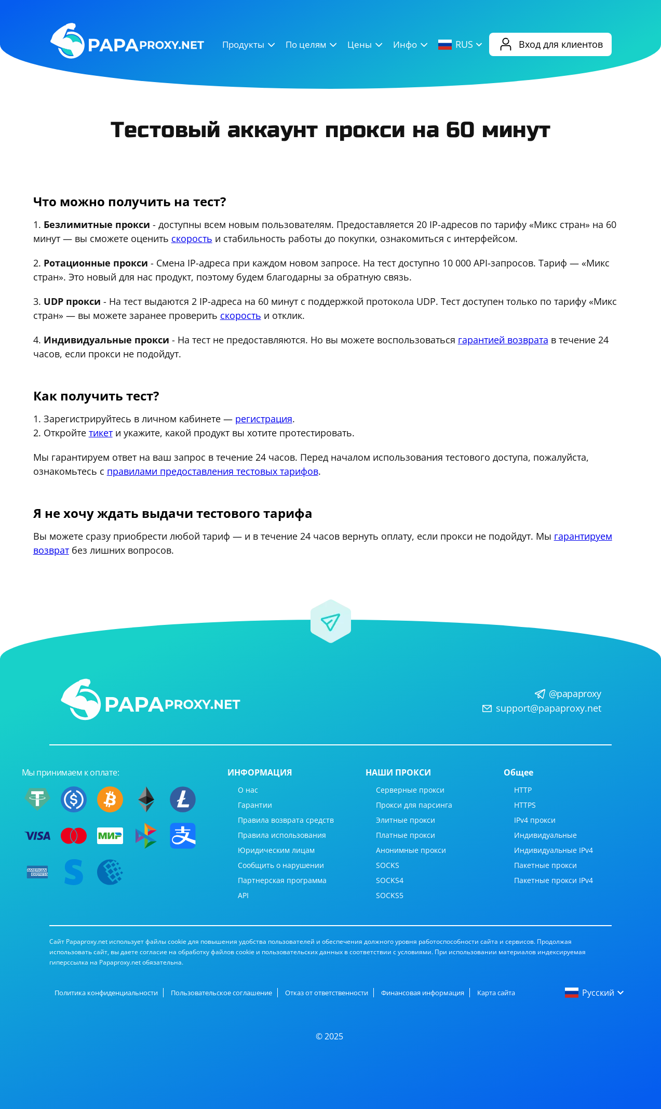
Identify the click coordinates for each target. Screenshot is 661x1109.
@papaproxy (575, 693)
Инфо (411, 44)
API (243, 895)
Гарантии (255, 805)
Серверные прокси (410, 790)
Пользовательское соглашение (221, 992)
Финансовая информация (422, 992)
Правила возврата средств (286, 820)
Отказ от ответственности (326, 992)
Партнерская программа (282, 880)
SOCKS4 (389, 880)
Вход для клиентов (550, 44)
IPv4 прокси (535, 820)
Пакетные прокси (545, 865)
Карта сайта (496, 992)
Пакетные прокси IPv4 (553, 880)
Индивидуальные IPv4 (553, 850)
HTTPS (525, 805)
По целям (313, 44)
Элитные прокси (405, 820)
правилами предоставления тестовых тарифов (212, 471)
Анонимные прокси (411, 850)
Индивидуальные (545, 835)
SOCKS (387, 865)
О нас (248, 790)
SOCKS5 (389, 895)
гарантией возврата (503, 339)
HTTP (523, 790)
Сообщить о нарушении (281, 865)
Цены (366, 44)
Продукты (250, 44)
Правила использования (282, 835)
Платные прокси (405, 835)
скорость (191, 238)
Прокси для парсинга (414, 805)
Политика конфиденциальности (106, 992)
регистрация (263, 418)
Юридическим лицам (276, 850)
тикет (101, 432)
